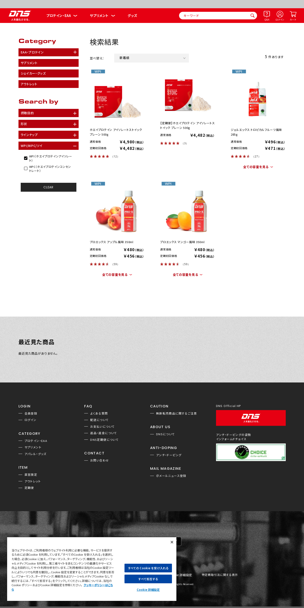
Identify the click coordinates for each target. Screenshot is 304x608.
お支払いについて (102, 426)
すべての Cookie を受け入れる (148, 568)
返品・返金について (103, 433)
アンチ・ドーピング (169, 455)
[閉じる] (172, 542)
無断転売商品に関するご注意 (176, 413)
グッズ (132, 15)
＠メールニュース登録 (171, 476)
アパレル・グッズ (35, 454)
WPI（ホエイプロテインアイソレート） (50, 158)
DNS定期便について (104, 439)
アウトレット (32, 481)
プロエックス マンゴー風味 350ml (182, 242)
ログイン (279, 19)
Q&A (266, 19)
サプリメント (99, 15)
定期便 (29, 488)
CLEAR (48, 187)
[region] (91, 569)
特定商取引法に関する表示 (220, 575)
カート (293, 19)
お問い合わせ (99, 460)
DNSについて (165, 434)
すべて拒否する (148, 579)
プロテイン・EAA (58, 15)
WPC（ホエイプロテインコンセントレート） (50, 169)
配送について (99, 420)
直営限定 (30, 474)
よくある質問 (99, 413)
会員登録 (30, 413)
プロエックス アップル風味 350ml (111, 242)
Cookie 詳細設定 (180, 575)
